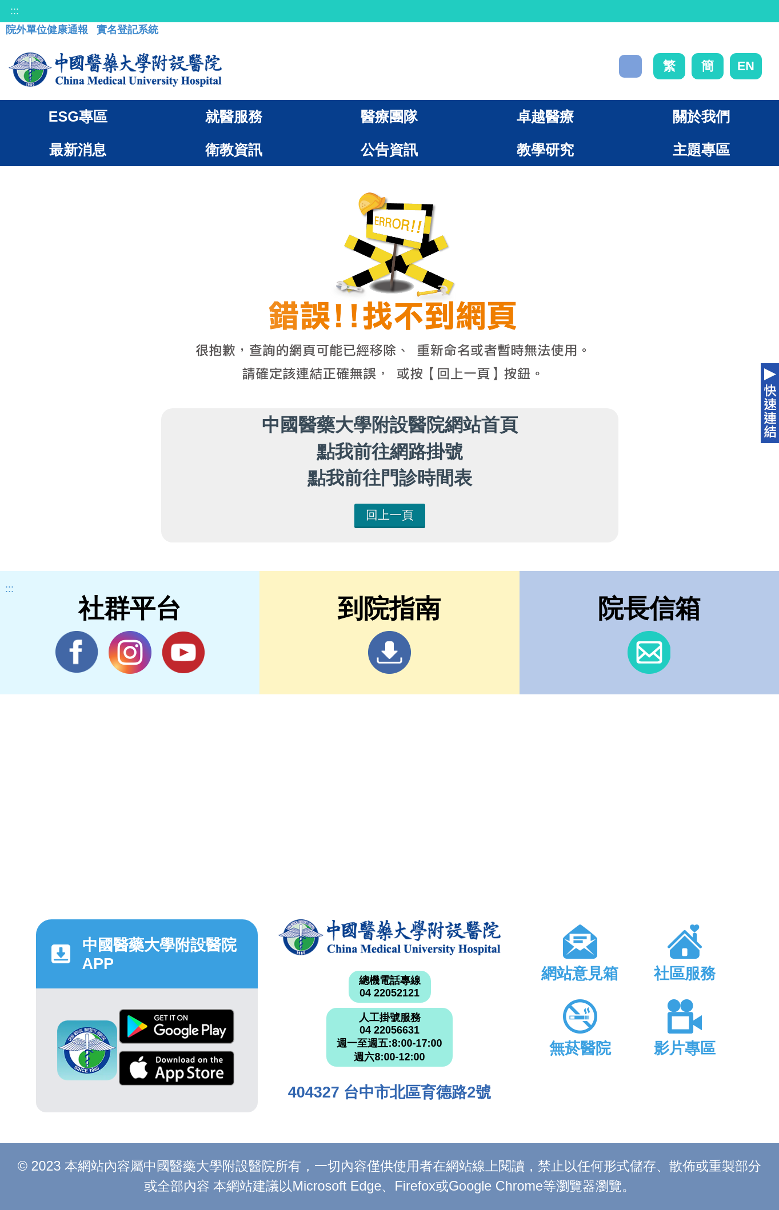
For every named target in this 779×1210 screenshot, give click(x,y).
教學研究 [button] (545, 150)
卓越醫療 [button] (545, 116)
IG (130, 652)
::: (14, 11)
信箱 (649, 652)
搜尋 (630, 66)
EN (745, 66)
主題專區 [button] (701, 150)
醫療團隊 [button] (389, 116)
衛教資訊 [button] (233, 150)
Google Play (176, 1026)
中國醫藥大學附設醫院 (389, 937)
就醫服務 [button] (233, 116)
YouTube (183, 652)
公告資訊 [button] (389, 150)
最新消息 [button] (77, 150)
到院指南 (389, 652)
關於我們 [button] (701, 116)
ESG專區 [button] (78, 116)
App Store (176, 1068)
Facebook (76, 652)
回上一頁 (390, 514)
